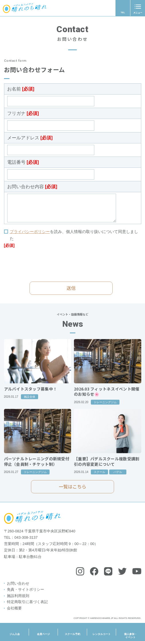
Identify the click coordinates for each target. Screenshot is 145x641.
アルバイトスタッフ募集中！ (30, 396)
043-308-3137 (26, 537)
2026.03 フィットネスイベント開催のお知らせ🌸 (107, 398)
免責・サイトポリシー (25, 589)
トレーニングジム (105, 409)
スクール (99, 479)
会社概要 (14, 608)
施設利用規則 (18, 596)
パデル (117, 479)
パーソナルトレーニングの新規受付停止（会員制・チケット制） (36, 468)
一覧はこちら (72, 489)
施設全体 (29, 404)
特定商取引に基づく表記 (27, 602)
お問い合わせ (18, 583)
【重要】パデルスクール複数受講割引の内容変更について (106, 468)
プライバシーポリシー (30, 231)
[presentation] (47, 264)
